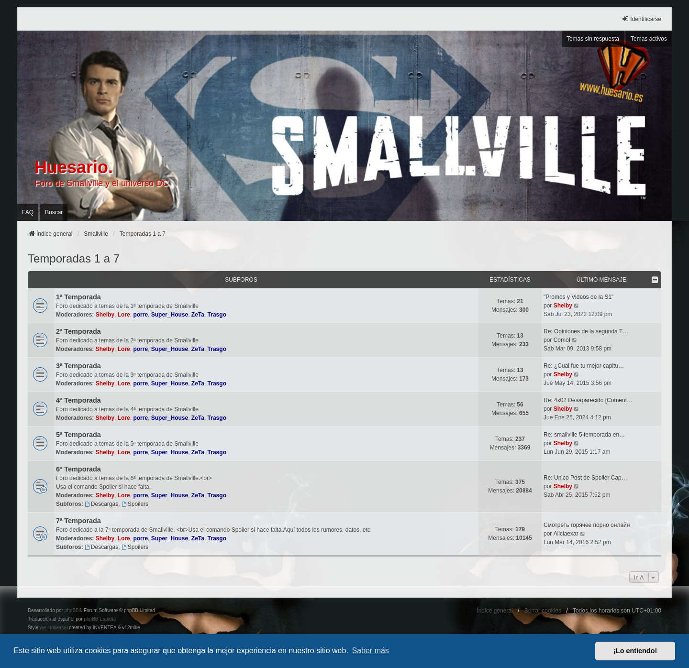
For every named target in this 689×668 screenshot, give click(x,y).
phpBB (72, 610)
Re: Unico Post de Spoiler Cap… (585, 477)
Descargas (101, 504)
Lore (124, 314)
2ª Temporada (78, 331)
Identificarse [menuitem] (641, 18)
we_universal (53, 627)
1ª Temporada (78, 297)
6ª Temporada (78, 469)
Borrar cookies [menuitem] (542, 610)
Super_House (169, 314)
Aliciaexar (566, 533)
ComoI (562, 340)
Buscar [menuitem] (54, 212)
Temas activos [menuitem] (649, 38)
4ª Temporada (78, 400)
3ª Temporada (78, 366)
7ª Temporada (78, 521)
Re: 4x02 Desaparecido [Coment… (588, 400)
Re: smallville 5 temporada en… (584, 434)
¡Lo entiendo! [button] (635, 651)
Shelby (105, 314)
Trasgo (217, 314)
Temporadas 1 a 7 (74, 258)
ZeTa (197, 314)
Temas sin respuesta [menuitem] (593, 38)
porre (140, 314)
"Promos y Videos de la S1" (578, 297)
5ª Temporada (78, 434)
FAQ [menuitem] (27, 212)
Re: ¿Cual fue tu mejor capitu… (584, 365)
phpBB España (100, 619)
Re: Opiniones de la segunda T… (586, 331)
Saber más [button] (370, 650)
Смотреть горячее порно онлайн (587, 525)
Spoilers (135, 504)
